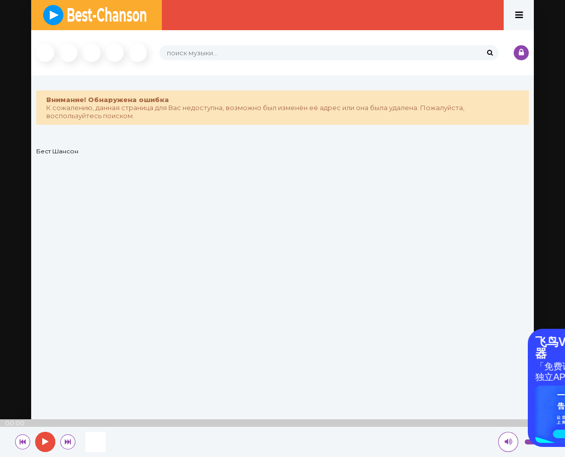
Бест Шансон (57, 151)
